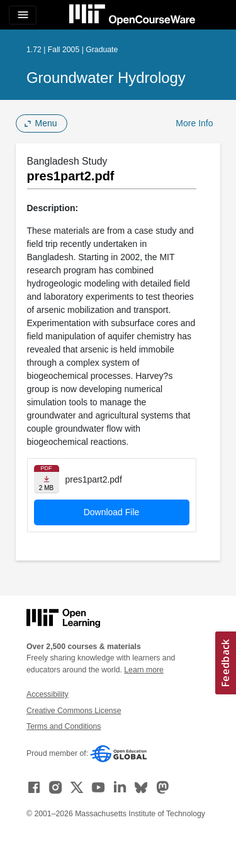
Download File (112, 512)
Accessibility (47, 694)
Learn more (144, 669)
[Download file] (46, 479)
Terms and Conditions (63, 726)
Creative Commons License (73, 710)
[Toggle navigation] (23, 15)
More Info (194, 123)
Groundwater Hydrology (106, 77)
